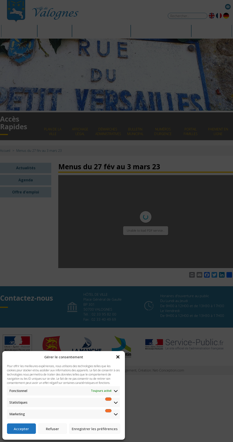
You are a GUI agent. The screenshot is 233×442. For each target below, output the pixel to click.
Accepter (21, 428)
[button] (118, 357)
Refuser (52, 428)
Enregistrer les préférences (95, 428)
